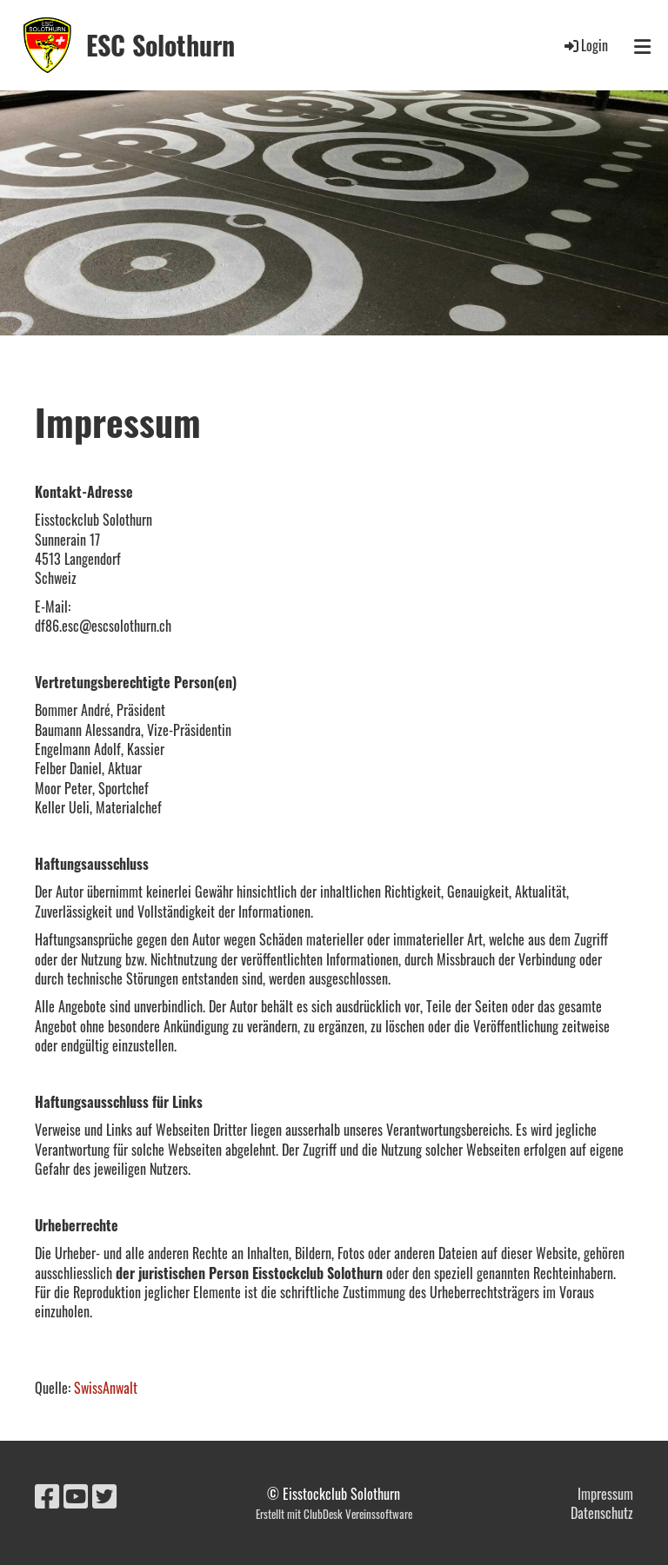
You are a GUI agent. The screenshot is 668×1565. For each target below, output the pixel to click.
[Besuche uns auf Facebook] (47, 1494)
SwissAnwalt (105, 1387)
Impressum (605, 1493)
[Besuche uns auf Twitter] (104, 1494)
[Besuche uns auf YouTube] (75, 1494)
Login (585, 45)
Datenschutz (602, 1512)
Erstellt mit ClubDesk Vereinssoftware (334, 1514)
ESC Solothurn (160, 45)
